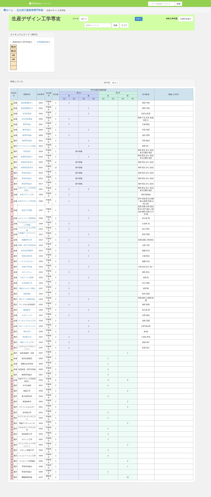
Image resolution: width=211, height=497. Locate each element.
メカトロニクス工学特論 (27, 229)
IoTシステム (27, 272)
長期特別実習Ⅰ (27, 157)
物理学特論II (27, 141)
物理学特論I (27, 135)
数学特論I (27, 124)
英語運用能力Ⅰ (27, 103)
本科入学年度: (172, 18)
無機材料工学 (27, 240)
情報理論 (26, 294)
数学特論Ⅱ (27, 130)
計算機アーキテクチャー (27, 234)
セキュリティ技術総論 (27, 218)
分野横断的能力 (43, 42)
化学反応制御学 (27, 251)
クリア (124, 25)
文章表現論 (27, 114)
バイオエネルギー (27, 261)
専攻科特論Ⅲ (27, 184)
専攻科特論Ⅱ (27, 178)
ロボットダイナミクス (27, 326)
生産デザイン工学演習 (27, 201)
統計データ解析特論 (27, 299)
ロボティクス (27, 315)
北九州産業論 (27, 119)
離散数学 (26, 310)
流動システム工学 (27, 342)
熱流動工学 (27, 337)
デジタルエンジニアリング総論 (27, 223)
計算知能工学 (27, 283)
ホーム (8, 10)
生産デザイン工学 (27, 195)
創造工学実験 (27, 210)
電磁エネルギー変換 (27, 288)
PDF (138, 19)
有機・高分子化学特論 (27, 245)
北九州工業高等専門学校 (30, 10)
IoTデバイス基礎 (27, 277)
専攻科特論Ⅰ (27, 173)
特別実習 (26, 151)
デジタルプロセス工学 (27, 321)
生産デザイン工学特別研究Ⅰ (27, 189)
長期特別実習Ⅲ (27, 167)
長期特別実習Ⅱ (27, 162)
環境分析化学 (27, 256)
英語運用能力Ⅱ (27, 108)
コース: (76, 18)
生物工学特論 (27, 267)
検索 (178, 4)
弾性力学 (26, 332)
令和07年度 (185, 19)
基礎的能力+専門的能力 (22, 42)
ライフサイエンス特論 (27, 146)
